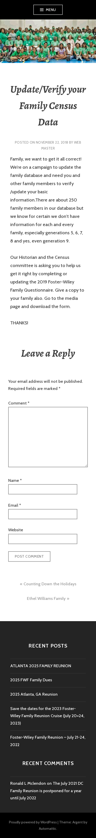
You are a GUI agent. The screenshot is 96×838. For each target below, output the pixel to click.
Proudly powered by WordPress (33, 822)
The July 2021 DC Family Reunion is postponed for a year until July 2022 (46, 790)
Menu (51, 9)
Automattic (47, 828)
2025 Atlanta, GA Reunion (34, 694)
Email (14, 505)
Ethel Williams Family (46, 598)
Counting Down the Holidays (50, 583)
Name (15, 480)
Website (15, 529)
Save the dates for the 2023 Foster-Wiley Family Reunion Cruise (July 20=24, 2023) (47, 716)
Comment (18, 403)
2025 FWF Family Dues (31, 679)
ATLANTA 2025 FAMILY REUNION (40, 665)
